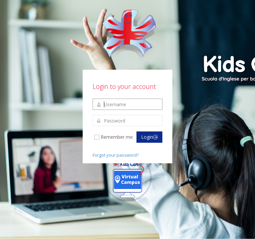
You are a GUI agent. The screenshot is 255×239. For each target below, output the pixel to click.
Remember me (113, 137)
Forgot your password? (116, 155)
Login (149, 137)
